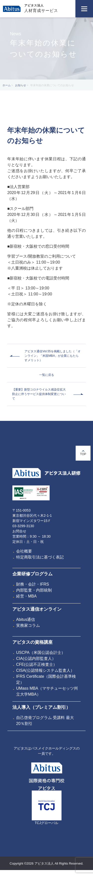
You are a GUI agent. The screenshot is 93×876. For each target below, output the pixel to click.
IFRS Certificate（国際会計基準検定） (46, 679)
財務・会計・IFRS (32, 584)
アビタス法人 (34, 5)
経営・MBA (26, 596)
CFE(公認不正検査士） (36, 664)
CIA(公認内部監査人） (36, 658)
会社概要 (24, 551)
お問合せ (19, 531)
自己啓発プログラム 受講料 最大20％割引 (45, 721)
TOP (83, 453)
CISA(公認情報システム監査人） (45, 670)
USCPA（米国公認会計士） (40, 652)
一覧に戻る (46, 375)
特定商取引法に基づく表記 (40, 557)
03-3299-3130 (23, 526)
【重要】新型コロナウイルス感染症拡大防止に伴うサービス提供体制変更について (39, 394)
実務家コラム (28, 625)
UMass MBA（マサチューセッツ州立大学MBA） (47, 691)
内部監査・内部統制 (34, 590)
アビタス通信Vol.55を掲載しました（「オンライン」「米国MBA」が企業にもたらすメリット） (52, 356)
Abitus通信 (25, 619)
